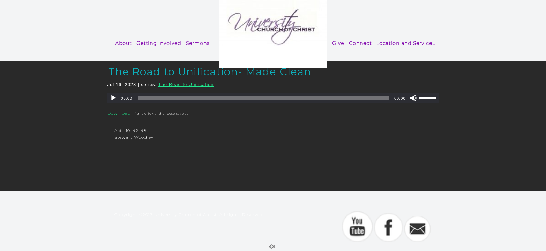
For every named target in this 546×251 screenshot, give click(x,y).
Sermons (197, 43)
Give (338, 43)
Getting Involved (158, 43)
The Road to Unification (186, 84)
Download (119, 113)
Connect (360, 43)
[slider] (263, 98)
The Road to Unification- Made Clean (209, 71)
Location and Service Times (406, 43)
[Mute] (413, 97)
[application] (273, 98)
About (123, 43)
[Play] (113, 97)
